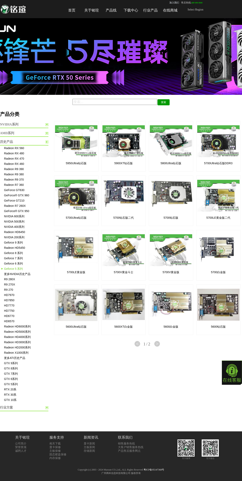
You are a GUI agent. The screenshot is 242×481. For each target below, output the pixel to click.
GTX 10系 (10, 400)
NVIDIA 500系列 (14, 221)
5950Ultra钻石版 (76, 163)
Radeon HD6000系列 (17, 326)
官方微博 (186, 457)
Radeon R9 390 (14, 169)
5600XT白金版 (123, 326)
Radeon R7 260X (15, 205)
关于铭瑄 (91, 10)
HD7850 (9, 300)
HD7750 (9, 310)
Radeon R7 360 (14, 184)
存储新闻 (89, 450)
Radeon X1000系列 (16, 352)
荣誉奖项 (20, 447)
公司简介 (20, 443)
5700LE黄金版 (76, 272)
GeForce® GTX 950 (16, 211)
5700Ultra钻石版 (76, 217)
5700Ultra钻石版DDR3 (218, 163)
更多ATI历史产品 (14, 358)
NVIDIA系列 (9, 124)
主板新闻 (89, 447)
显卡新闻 (89, 443)
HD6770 (9, 316)
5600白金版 (171, 326)
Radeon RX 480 (14, 153)
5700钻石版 (171, 217)
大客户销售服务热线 (130, 447)
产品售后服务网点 (129, 450)
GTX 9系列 (11, 363)
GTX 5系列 (11, 384)
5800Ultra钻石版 (171, 163)
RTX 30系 (10, 394)
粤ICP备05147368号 (154, 469)
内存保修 (55, 458)
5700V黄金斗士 (123, 272)
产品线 (111, 10)
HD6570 (9, 321)
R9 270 (8, 289)
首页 (71, 10)
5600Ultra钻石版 (76, 326)
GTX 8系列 (11, 368)
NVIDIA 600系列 (14, 216)
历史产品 (6, 141)
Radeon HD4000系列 (17, 337)
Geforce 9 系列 (13, 242)
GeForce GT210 (14, 200)
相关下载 (55, 443)
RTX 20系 (10, 389)
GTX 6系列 (11, 379)
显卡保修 (55, 447)
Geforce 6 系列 (13, 263)
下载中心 (131, 10)
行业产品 (150, 10)
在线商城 (170, 10)
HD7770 (9, 305)
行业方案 (6, 407)
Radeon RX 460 (14, 163)
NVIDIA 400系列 (14, 226)
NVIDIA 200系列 (14, 237)
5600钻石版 (218, 326)
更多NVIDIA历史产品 (17, 274)
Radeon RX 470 (14, 158)
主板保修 (55, 450)
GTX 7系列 (11, 373)
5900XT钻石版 (123, 163)
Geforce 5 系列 (13, 268)
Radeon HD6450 (14, 232)
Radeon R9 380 (14, 174)
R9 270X (9, 284)
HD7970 (9, 295)
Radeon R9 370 (14, 179)
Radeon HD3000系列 (17, 342)
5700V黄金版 (171, 272)
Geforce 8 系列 (13, 253)
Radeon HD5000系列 (17, 331)
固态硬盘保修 (57, 454)
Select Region (195, 9)
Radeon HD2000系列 (17, 347)
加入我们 (174, 2)
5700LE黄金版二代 (218, 217)
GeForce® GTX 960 (16, 195)
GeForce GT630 (14, 190)
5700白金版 (218, 272)
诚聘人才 (20, 450)
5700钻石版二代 (123, 217)
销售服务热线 (126, 443)
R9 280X (9, 279)
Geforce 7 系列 (13, 258)
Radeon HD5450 (14, 247)
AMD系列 (7, 133)
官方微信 (210, 457)
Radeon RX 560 (14, 148)
